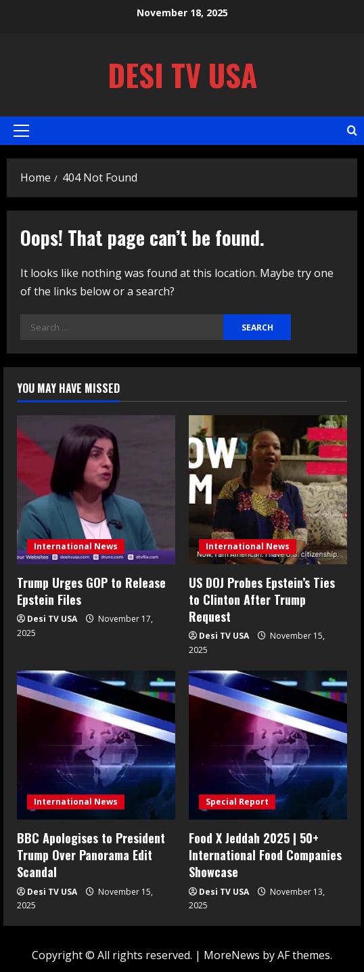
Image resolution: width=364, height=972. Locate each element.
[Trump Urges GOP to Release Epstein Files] (96, 489)
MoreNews (232, 955)
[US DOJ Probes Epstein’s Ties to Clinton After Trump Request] (268, 489)
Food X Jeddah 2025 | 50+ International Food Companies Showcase (265, 855)
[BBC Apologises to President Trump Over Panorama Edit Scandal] (96, 745)
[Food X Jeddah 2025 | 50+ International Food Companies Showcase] (268, 745)
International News (76, 546)
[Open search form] (352, 130)
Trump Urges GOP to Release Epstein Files (91, 591)
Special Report (237, 801)
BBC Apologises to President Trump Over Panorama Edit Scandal (91, 855)
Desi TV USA (182, 75)
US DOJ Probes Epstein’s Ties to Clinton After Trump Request (262, 599)
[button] (21, 131)
